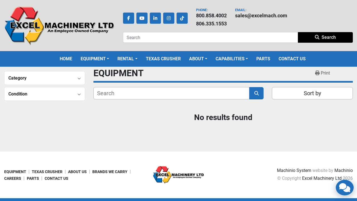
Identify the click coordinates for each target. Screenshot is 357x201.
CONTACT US (292, 58)
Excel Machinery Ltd (322, 178)
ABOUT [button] (196, 58)
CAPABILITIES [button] (230, 58)
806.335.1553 (211, 24)
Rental (125, 58)
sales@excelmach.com (261, 15)
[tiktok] (182, 18)
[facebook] (128, 18)
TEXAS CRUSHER (163, 58)
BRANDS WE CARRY (109, 171)
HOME (66, 58)
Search (325, 37)
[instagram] (168, 18)
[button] (95, 59)
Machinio (343, 170)
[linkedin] (155, 18)
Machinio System (294, 170)
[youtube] (142, 18)
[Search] (210, 37)
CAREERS (12, 178)
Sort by (312, 93)
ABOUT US (77, 171)
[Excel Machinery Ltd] (178, 174)
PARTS (263, 58)
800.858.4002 (211, 15)
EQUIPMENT (93, 58)
